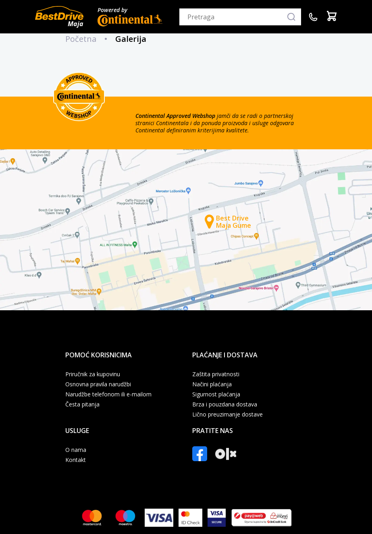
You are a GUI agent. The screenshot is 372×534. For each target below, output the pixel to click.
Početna (80, 38)
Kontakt (75, 460)
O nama (75, 450)
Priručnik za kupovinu (92, 374)
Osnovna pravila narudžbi (98, 384)
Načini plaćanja (212, 384)
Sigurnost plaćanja (216, 394)
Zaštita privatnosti (215, 374)
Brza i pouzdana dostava (224, 404)
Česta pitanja (82, 404)
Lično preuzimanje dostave (227, 414)
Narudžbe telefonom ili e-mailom (108, 394)
